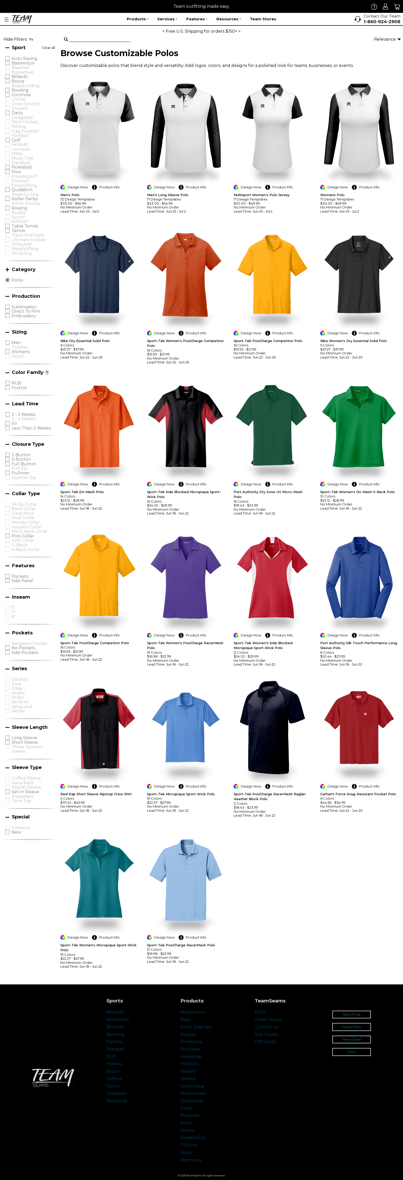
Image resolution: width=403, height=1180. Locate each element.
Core (16, 683)
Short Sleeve (25, 742)
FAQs (260, 1012)
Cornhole (21, 94)
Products (137, 19)
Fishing (19, 126)
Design (188, 1034)
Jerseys (188, 1078)
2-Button (21, 454)
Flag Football (25, 131)
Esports (114, 1041)
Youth (18, 356)
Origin (18, 697)
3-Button (21, 459)
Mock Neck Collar (30, 531)
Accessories (192, 1012)
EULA (351, 1052)
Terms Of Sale (351, 1039)
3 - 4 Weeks (23, 418)
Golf (16, 140)
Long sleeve (24, 737)
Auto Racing (24, 58)
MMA (17, 153)
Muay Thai (22, 158)
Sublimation (24, 306)
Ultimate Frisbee (29, 239)
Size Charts (266, 1034)
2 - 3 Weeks (23, 414)
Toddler (20, 347)
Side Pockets (25, 652)
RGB (16, 383)
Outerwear (191, 1100)
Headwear (191, 1056)
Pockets (20, 576)
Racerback (23, 782)
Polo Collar (23, 536)
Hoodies (189, 1063)
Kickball (20, 144)
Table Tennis (25, 226)
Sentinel (20, 702)
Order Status (268, 1019)
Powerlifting (24, 185)
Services (167, 19)
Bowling (20, 90)
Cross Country (26, 103)
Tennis (18, 230)
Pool (16, 171)
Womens (21, 351)
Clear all (48, 48)
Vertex (18, 711)
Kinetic (18, 692)
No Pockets (23, 647)
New (16, 832)
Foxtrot (19, 387)
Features (196, 19)
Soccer (19, 217)
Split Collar (23, 540)
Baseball (20, 67)
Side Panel (22, 580)
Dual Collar (23, 517)
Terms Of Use (352, 1014)
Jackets (188, 1071)
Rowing (19, 208)
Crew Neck (23, 513)
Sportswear (192, 1086)
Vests (185, 1152)
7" (14, 612)
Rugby (19, 212)
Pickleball (22, 167)
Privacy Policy (351, 1027)
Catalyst (20, 679)
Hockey (114, 1063)
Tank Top (21, 800)
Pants (186, 1108)
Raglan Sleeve (26, 787)
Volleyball (22, 244)
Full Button (24, 463)
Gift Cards (265, 1041)
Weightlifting (25, 248)
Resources (228, 19)
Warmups (190, 1160)
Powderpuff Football (24, 178)
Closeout (21, 827)
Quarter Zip (24, 477)
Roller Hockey (26, 203)
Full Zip (19, 468)
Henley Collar (26, 522)
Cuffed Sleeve (26, 778)
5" (13, 607)
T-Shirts (188, 1145)
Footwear (190, 1049)
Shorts (187, 1130)
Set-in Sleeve (25, 791)
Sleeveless (22, 796)
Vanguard (22, 706)
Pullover (21, 472)
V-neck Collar (26, 549)
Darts (17, 112)
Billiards (20, 76)
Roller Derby (25, 198)
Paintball (21, 162)
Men (16, 342)
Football (20, 135)
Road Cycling (25, 194)
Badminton (23, 63)
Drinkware (191, 1041)
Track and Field (28, 235)
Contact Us (266, 1027)
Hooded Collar (26, 527)
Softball (20, 221)
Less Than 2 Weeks (31, 428)
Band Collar (24, 508)
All (14, 423)
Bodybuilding (26, 85)
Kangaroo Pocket (30, 643)
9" (14, 616)
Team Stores (263, 18)
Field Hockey (25, 121)
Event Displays (195, 1027)
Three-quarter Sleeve (27, 749)
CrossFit (20, 108)
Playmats (190, 1115)
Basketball (23, 72)
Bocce (18, 81)
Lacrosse (21, 149)
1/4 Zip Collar (24, 504)
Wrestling (22, 253)
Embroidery (24, 315)
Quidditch (22, 189)
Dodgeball (22, 117)
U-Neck (19, 545)
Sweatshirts (192, 1137)
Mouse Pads (193, 1093)
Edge (17, 688)
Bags (185, 1019)
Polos (17, 280)
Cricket (19, 99)
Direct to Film (26, 311)
